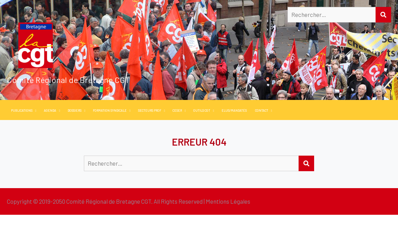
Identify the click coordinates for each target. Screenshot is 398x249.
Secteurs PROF (149, 110)
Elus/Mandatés (234, 110)
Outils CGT (201, 110)
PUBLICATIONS (21, 110)
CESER (177, 110)
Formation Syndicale (110, 110)
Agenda (50, 110)
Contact (261, 110)
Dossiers (74, 110)
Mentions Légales (228, 201)
